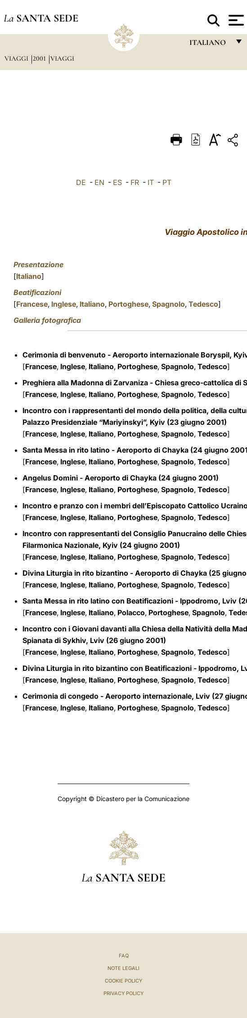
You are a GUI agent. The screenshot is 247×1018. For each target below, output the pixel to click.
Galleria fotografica (47, 320)
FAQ (124, 955)
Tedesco (203, 304)
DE (81, 182)
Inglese (63, 304)
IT (151, 182)
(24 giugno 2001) (188, 477)
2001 (40, 58)
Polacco (131, 612)
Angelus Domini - (53, 477)
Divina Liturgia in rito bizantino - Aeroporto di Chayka (114, 572)
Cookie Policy (123, 981)
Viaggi (17, 58)
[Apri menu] (235, 20)
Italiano (28, 276)
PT (166, 182)
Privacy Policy (123, 993)
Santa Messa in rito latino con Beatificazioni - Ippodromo (120, 600)
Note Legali (123, 968)
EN (99, 182)
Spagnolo (168, 304)
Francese (32, 304)
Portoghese (128, 304)
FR (134, 182)
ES (117, 182)
